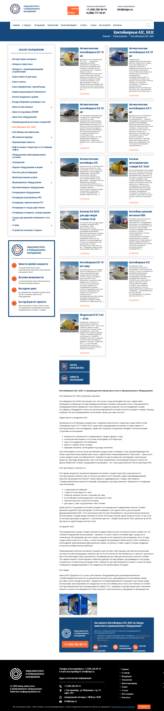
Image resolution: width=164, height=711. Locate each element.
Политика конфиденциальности (25, 691)
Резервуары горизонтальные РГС (27, 202)
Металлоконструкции (22, 137)
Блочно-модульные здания (25, 96)
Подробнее (85, 93)
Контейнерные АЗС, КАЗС (24, 127)
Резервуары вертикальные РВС (27, 197)
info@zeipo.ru (102, 640)
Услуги (124, 686)
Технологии (127, 679)
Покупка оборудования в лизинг (27, 167)
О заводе (126, 672)
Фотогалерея (127, 694)
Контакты (126, 697)
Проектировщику (129, 683)
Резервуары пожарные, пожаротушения (31, 212)
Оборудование (120, 36)
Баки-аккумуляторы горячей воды (28, 86)
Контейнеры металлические (25, 132)
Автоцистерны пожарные (24, 59)
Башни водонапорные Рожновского (29, 91)
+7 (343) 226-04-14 (93, 668)
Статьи (125, 690)
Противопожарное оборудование (28, 187)
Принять (144, 707)
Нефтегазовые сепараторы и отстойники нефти (31, 148)
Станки (15, 225)
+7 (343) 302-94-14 (75, 644)
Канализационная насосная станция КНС (31, 122)
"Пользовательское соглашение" (122, 707)
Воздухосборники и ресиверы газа (28, 101)
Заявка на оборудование (76, 378)
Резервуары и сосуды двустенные (28, 207)
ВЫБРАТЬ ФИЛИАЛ (73, 10)
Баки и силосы (19, 81)
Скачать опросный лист (77, 366)
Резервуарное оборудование (26, 192)
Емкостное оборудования (24, 116)
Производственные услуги (24, 177)
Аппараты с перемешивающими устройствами (27, 70)
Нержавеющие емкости (23, 142)
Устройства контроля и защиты (27, 230)
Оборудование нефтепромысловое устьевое (29, 156)
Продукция (127, 676)
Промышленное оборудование (26, 182)
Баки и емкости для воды (24, 76)
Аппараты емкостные (22, 64)
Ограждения (18, 162)
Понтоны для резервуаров (24, 172)
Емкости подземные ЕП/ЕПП (25, 111)
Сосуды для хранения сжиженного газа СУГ (31, 219)
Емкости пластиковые (22, 106)
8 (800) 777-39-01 (95, 13)
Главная (106, 36)
